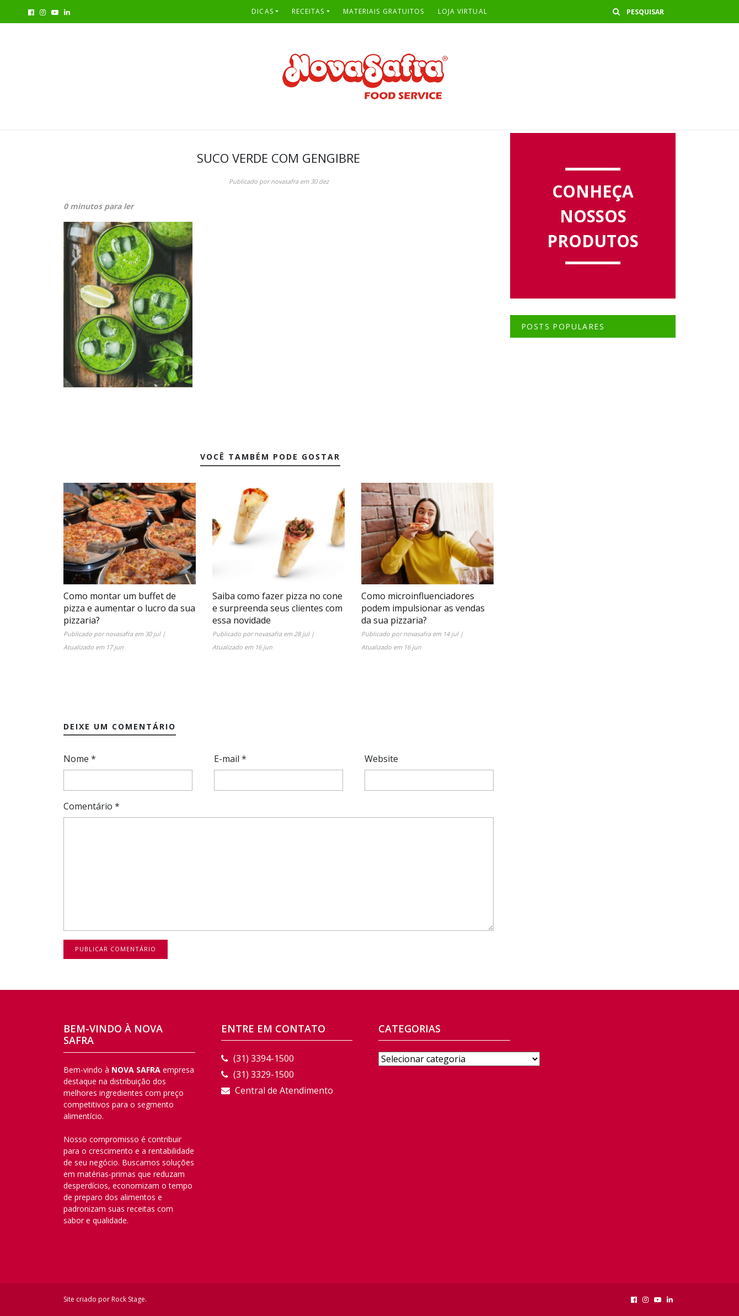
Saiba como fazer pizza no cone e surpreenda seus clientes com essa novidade (277, 608)
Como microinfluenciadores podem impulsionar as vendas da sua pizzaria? (423, 608)
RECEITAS (308, 11)
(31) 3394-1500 (257, 1058)
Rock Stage (128, 1299)
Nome (79, 759)
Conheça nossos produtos (593, 216)
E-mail (230, 759)
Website (381, 759)
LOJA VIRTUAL (463, 11)
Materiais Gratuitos (384, 11)
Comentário (91, 806)
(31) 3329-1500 (257, 1074)
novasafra (284, 181)
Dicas (262, 11)
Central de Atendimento (277, 1090)
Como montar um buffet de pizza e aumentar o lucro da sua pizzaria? (129, 608)
